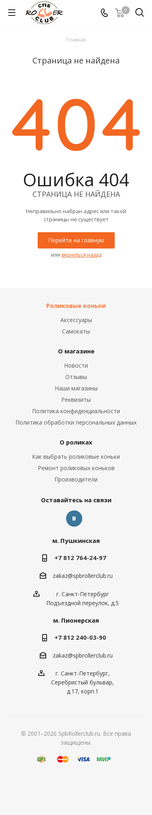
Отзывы (76, 377)
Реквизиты (76, 399)
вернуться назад (81, 254)
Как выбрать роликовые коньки (76, 456)
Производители (76, 479)
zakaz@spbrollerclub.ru (83, 576)
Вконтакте (74, 518)
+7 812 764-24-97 (80, 558)
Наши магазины (76, 388)
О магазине (76, 351)
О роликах (76, 442)
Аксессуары (76, 320)
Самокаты (76, 331)
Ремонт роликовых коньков (76, 468)
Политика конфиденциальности (76, 411)
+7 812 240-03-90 (80, 637)
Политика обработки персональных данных (76, 422)
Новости (76, 365)
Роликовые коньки (76, 305)
